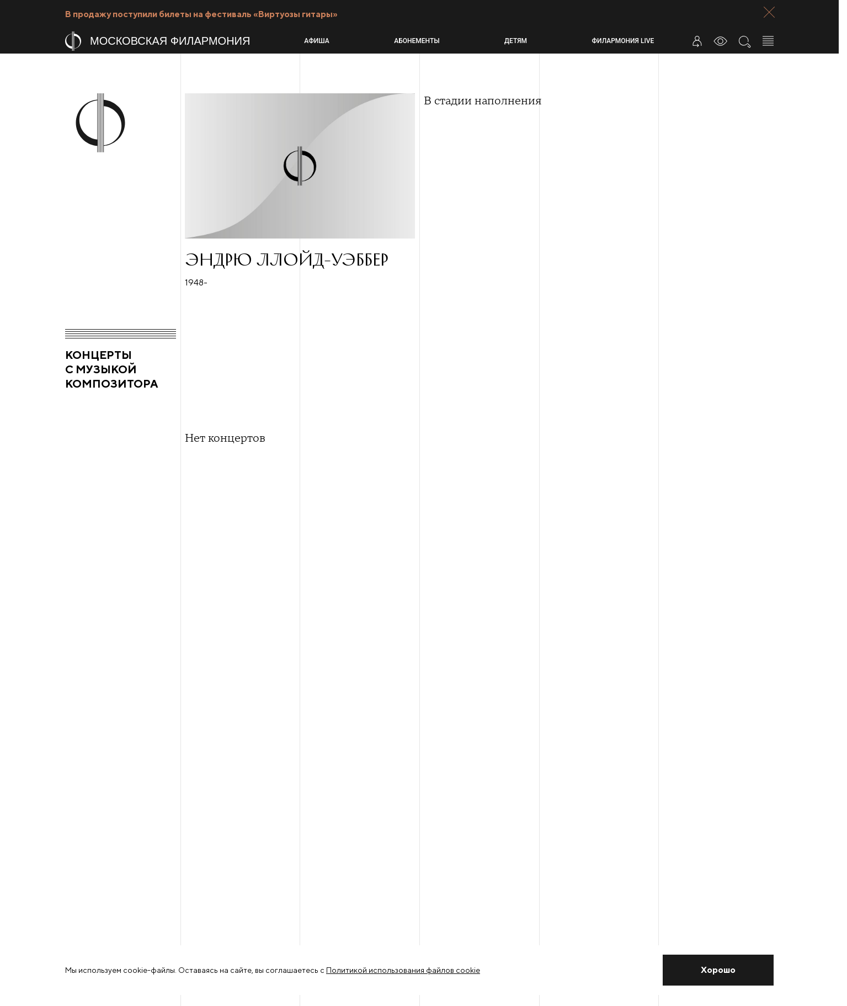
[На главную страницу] (180, 41)
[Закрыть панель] (769, 12)
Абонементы (416, 41)
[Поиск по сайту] (744, 41)
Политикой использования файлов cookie (403, 970)
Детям (515, 41)
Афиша (316, 41)
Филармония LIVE (623, 41)
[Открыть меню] (768, 41)
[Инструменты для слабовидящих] (721, 41)
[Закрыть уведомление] (718, 970)
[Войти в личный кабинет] (697, 41)
